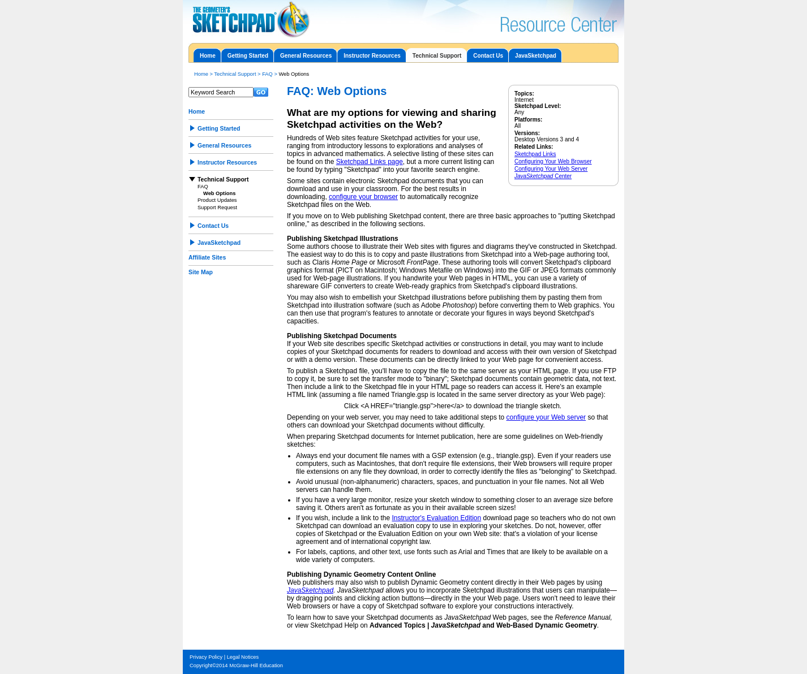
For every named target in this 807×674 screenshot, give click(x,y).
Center (543, 176)
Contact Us (488, 56)
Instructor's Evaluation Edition (436, 518)
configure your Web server (546, 417)
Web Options (219, 193)
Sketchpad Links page (369, 162)
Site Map (200, 272)
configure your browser (363, 197)
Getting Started (247, 56)
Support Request (217, 207)
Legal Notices (243, 657)
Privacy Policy (206, 657)
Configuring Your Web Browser (553, 161)
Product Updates (217, 200)
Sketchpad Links (535, 154)
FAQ (267, 74)
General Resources (306, 56)
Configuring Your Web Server (550, 169)
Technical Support (437, 56)
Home (208, 56)
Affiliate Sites (207, 257)
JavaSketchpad (535, 56)
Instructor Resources (372, 56)
